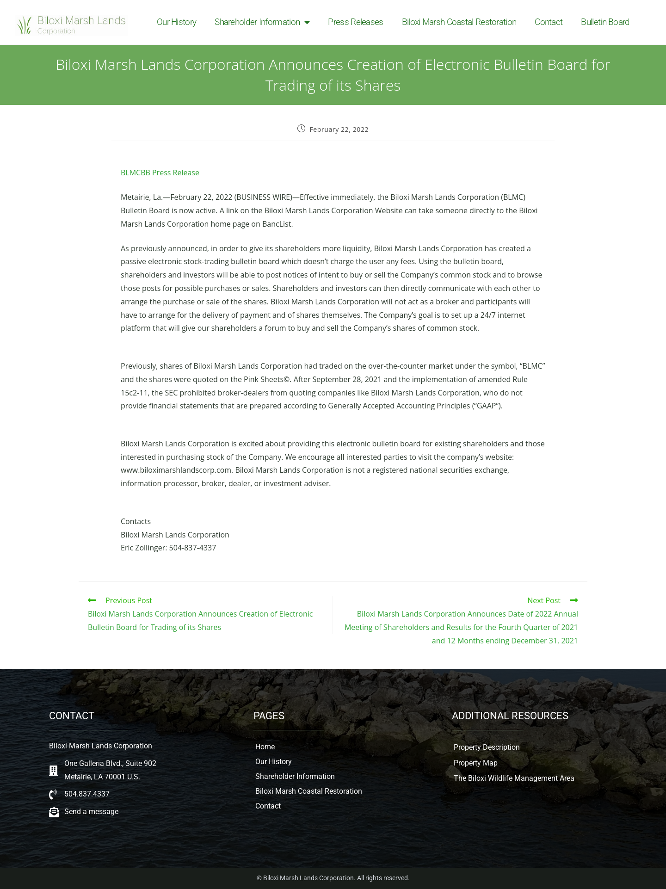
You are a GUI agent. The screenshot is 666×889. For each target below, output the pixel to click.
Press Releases (355, 22)
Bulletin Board (605, 22)
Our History (176, 22)
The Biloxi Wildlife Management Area (514, 778)
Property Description (487, 747)
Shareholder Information (262, 22)
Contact (548, 22)
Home (265, 746)
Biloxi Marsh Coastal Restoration (459, 22)
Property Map (476, 763)
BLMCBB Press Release (160, 172)
